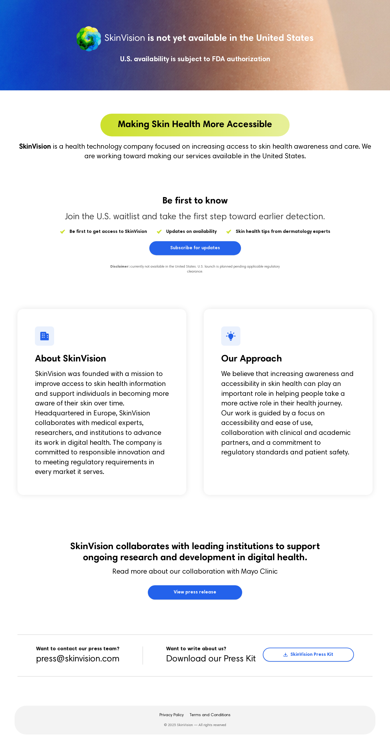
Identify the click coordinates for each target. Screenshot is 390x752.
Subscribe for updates (195, 249)
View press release (195, 592)
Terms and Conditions (210, 715)
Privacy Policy (171, 715)
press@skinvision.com (77, 659)
